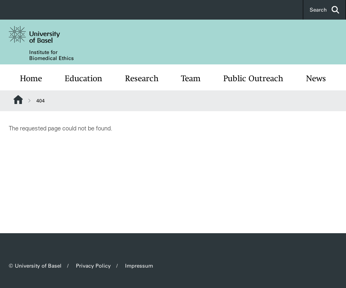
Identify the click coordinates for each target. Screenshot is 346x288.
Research (142, 78)
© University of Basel (35, 266)
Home (31, 78)
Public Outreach (253, 78)
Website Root (18, 99)
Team (191, 78)
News (316, 78)
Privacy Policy (93, 266)
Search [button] (324, 10)
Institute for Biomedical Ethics (51, 55)
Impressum (139, 266)
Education (83, 78)
